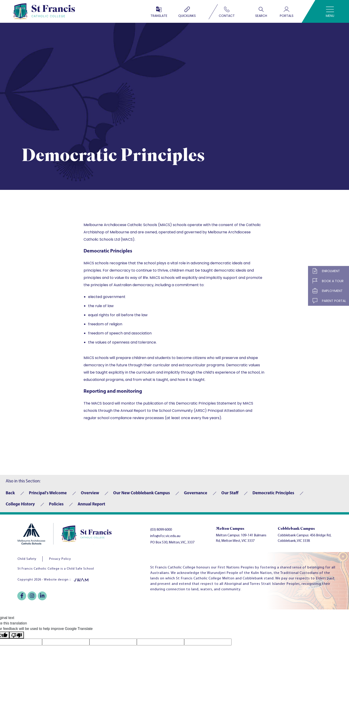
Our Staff (229, 495)
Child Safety (27, 559)
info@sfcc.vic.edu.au (165, 536)
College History (20, 506)
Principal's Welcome (48, 495)
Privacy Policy (60, 559)
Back (10, 495)
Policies (56, 506)
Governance (195, 495)
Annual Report (91, 506)
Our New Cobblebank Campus (141, 495)
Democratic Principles (273, 495)
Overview (90, 495)
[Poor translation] (16, 635)
